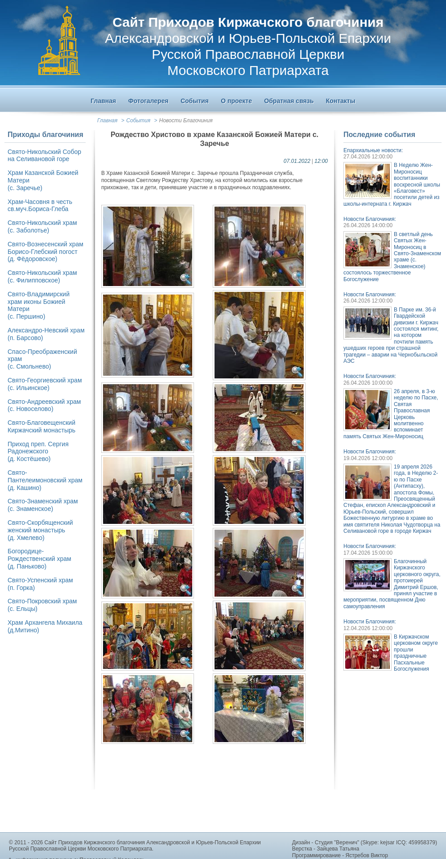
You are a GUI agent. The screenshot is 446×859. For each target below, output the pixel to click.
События (138, 120)
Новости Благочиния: (369, 219)
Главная (107, 120)
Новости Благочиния (186, 120)
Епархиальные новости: (373, 150)
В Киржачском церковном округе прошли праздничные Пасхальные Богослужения (416, 653)
